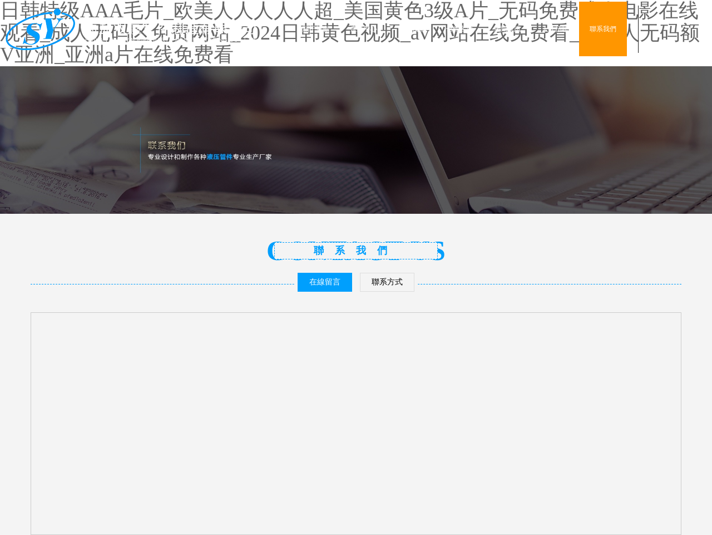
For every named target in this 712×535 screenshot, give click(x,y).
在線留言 (324, 282)
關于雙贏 (316, 29)
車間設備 (411, 29)
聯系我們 (603, 29)
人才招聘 (555, 29)
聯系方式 (387, 282)
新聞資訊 (507, 29)
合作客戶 (459, 29)
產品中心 (363, 29)
